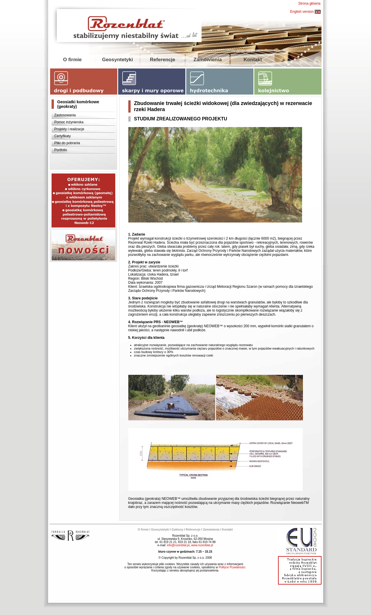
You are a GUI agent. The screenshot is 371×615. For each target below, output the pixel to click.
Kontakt (253, 59)
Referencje (162, 59)
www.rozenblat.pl (202, 545)
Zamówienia (207, 59)
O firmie (72, 59)
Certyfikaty (62, 136)
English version (305, 12)
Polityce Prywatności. (232, 567)
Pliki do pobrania (67, 143)
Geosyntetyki (117, 59)
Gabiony (177, 529)
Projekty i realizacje (69, 129)
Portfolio (60, 150)
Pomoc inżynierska (69, 122)
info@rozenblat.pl (178, 545)
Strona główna (309, 3)
